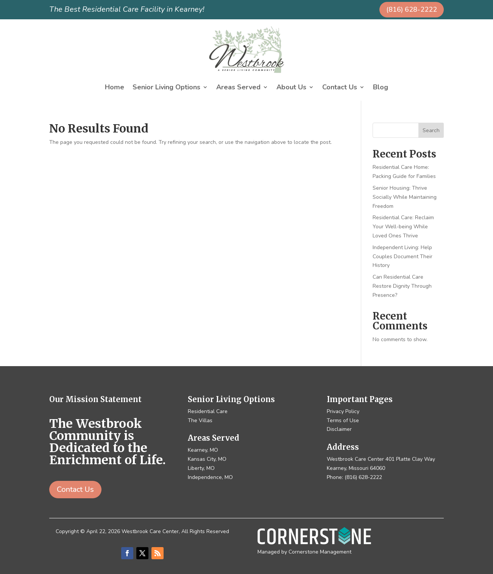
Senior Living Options (166, 88)
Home (114, 88)
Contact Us (339, 88)
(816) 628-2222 (411, 9)
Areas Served (238, 88)
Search (431, 130)
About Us (291, 88)
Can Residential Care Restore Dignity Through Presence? (402, 286)
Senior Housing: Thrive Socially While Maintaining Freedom (405, 197)
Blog (380, 88)
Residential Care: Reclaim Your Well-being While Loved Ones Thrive (403, 226)
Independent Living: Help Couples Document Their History (402, 256)
